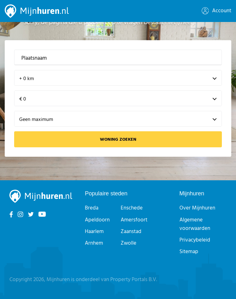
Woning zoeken (118, 139)
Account (216, 11)
